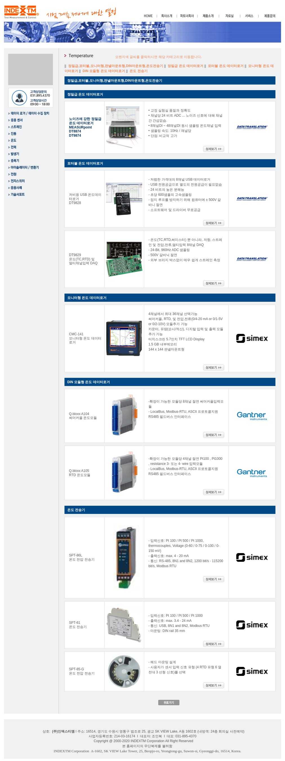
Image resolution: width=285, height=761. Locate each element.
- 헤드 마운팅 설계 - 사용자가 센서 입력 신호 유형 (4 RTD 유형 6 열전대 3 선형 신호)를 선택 (184, 667)
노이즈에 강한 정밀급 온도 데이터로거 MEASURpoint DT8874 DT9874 (85, 127)
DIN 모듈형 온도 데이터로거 (104, 71)
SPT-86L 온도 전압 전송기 (82, 557)
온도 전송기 (139, 71)
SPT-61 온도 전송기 (78, 625)
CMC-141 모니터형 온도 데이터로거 (85, 338)
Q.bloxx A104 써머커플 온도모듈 (83, 416)
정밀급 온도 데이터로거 (186, 66)
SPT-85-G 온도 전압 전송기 (82, 671)
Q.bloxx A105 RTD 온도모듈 (79, 473)
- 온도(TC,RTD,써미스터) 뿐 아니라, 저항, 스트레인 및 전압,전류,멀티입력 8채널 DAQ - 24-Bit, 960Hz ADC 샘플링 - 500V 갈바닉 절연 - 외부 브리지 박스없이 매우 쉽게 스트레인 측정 (185, 250)
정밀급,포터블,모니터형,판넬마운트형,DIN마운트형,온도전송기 (116, 66)
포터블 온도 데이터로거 (226, 66)
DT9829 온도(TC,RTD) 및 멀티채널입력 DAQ (83, 259)
